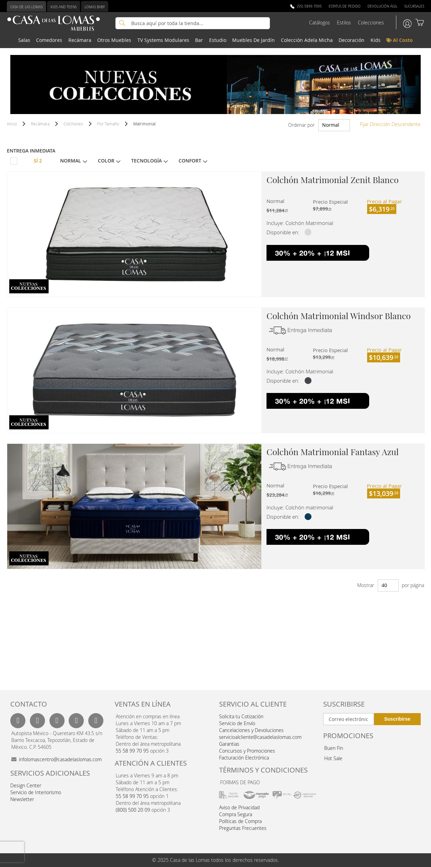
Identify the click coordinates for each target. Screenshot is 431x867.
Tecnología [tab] (146, 161)
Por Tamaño (108, 123)
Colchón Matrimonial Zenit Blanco (332, 179)
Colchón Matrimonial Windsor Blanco (338, 315)
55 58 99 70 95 (132, 750)
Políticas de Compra (240, 821)
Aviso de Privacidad (239, 807)
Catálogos (319, 22)
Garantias (229, 744)
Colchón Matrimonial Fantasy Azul (332, 451)
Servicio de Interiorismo (35, 792)
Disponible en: (282, 232)
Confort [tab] (190, 161)
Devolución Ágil (382, 6)
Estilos (344, 22)
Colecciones (371, 22)
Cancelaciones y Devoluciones (251, 730)
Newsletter (22, 799)
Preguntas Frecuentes (242, 828)
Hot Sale (333, 758)
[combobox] (192, 23)
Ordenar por (301, 125)
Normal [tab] (70, 161)
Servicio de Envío (237, 723)
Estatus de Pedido (345, 6)
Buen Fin (333, 748)
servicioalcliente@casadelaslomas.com (260, 737)
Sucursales (414, 6)
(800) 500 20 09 (133, 810)
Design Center (25, 785)
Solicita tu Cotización (241, 716)
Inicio (12, 123)
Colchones (74, 123)
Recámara (40, 123)
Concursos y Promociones (247, 750)
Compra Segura (235, 814)
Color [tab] (106, 161)
